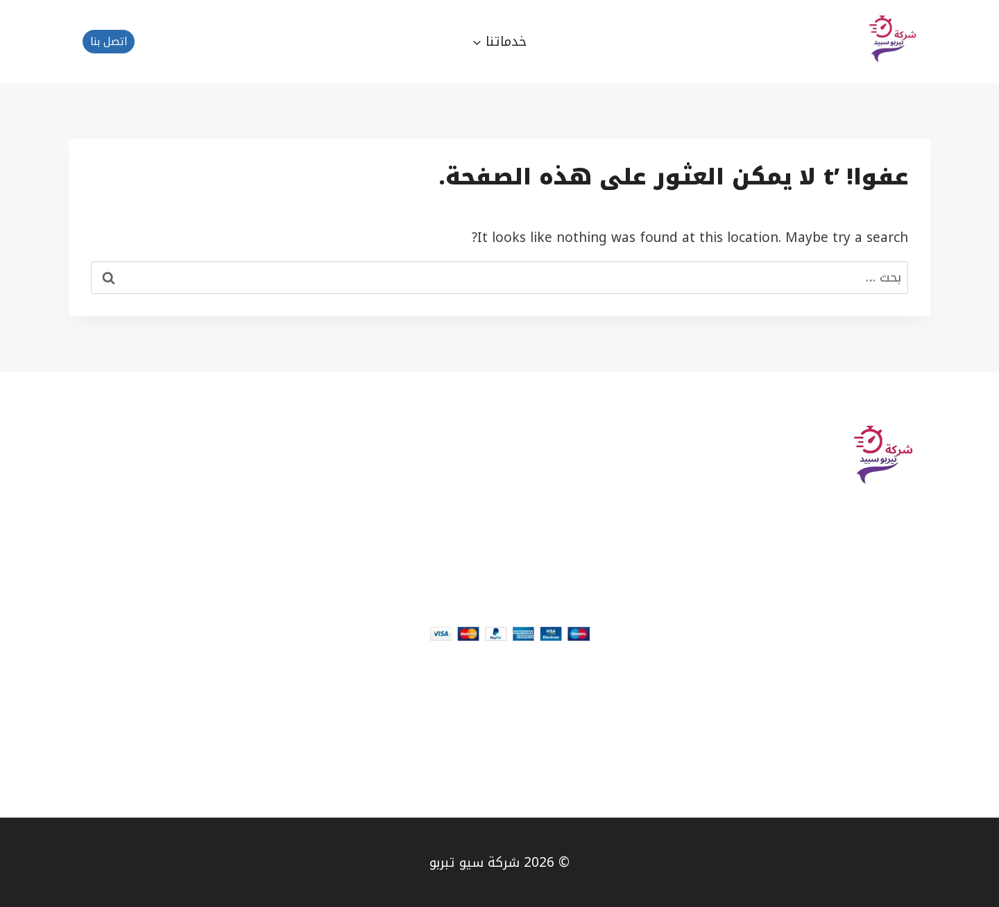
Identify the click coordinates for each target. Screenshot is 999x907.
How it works (547, 460)
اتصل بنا (109, 41)
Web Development (530, 486)
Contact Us (895, 730)
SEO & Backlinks (538, 513)
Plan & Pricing (545, 434)
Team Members (880, 783)
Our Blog (901, 757)
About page (893, 704)
